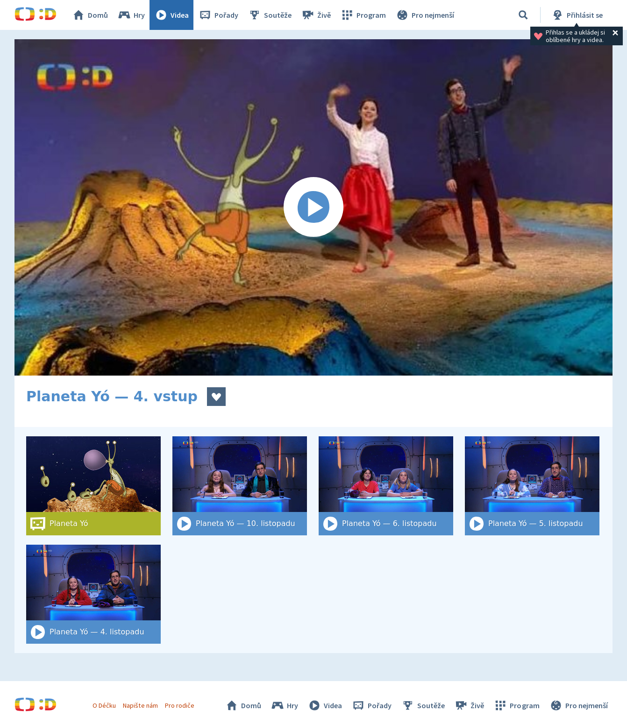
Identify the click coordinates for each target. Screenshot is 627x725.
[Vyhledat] (523, 15)
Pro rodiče (179, 705)
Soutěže (270, 15)
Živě (316, 15)
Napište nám (140, 705)
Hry (131, 15)
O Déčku (104, 705)
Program (363, 15)
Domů (89, 15)
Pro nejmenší (424, 15)
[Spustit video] (313, 207)
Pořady (218, 15)
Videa (171, 15)
